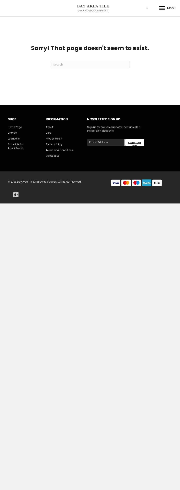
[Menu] (167, 8)
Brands (12, 132)
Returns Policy (54, 144)
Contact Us (52, 155)
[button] (134, 142)
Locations (14, 138)
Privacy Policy (54, 138)
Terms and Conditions (59, 150)
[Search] (90, 64)
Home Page (15, 127)
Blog (48, 132)
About (49, 127)
